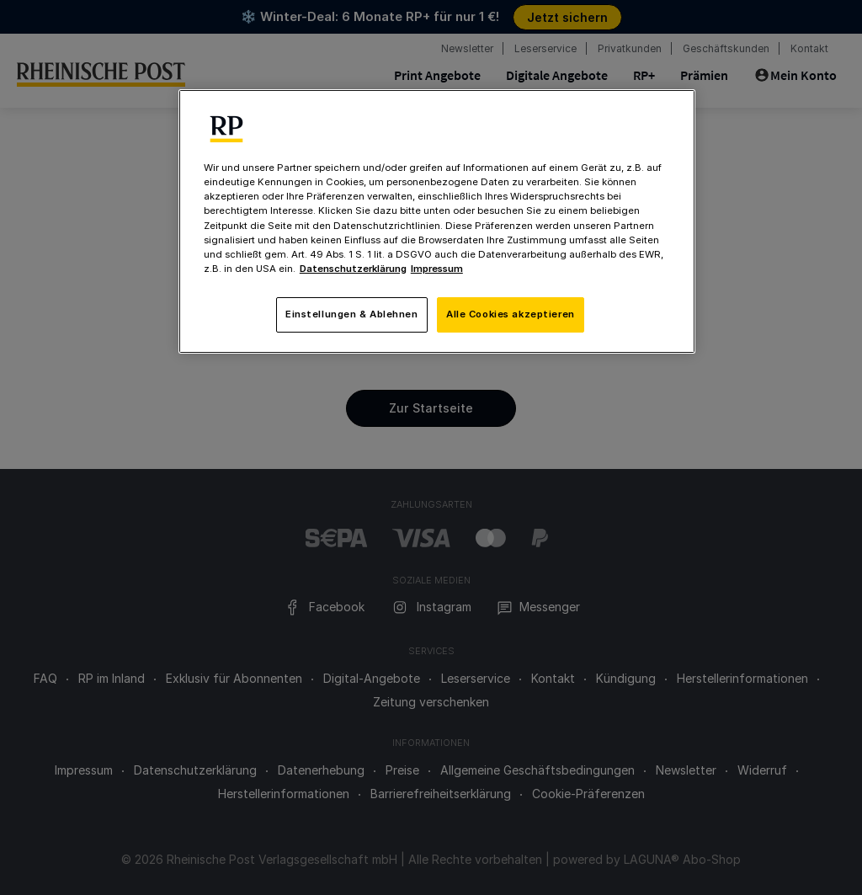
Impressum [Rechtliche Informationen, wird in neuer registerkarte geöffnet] (437, 268)
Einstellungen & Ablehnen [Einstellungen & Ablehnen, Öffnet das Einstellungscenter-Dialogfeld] (351, 314)
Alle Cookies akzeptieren (510, 314)
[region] (436, 221)
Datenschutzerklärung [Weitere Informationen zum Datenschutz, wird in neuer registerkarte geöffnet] (353, 268)
